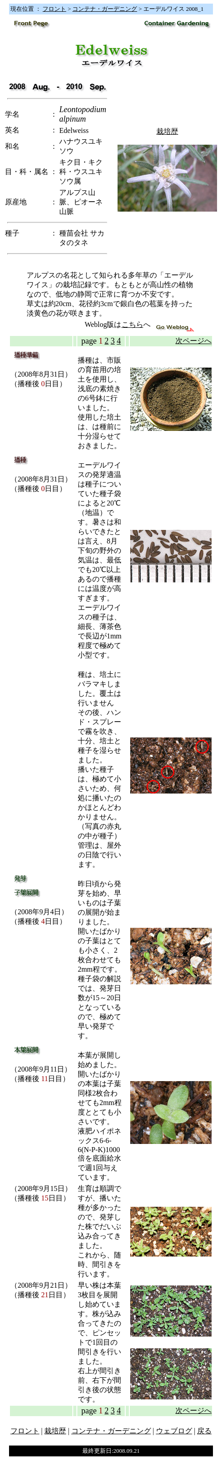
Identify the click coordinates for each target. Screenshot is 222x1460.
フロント (54, 8)
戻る (204, 1431)
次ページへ (193, 341)
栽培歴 (167, 131)
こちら (132, 324)
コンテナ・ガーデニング (104, 8)
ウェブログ (174, 1431)
